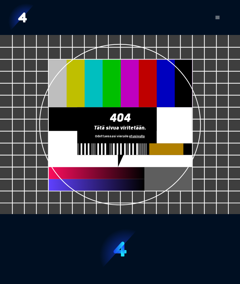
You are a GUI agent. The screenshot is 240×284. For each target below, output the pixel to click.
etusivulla (137, 136)
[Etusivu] (23, 17)
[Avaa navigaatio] (217, 17)
